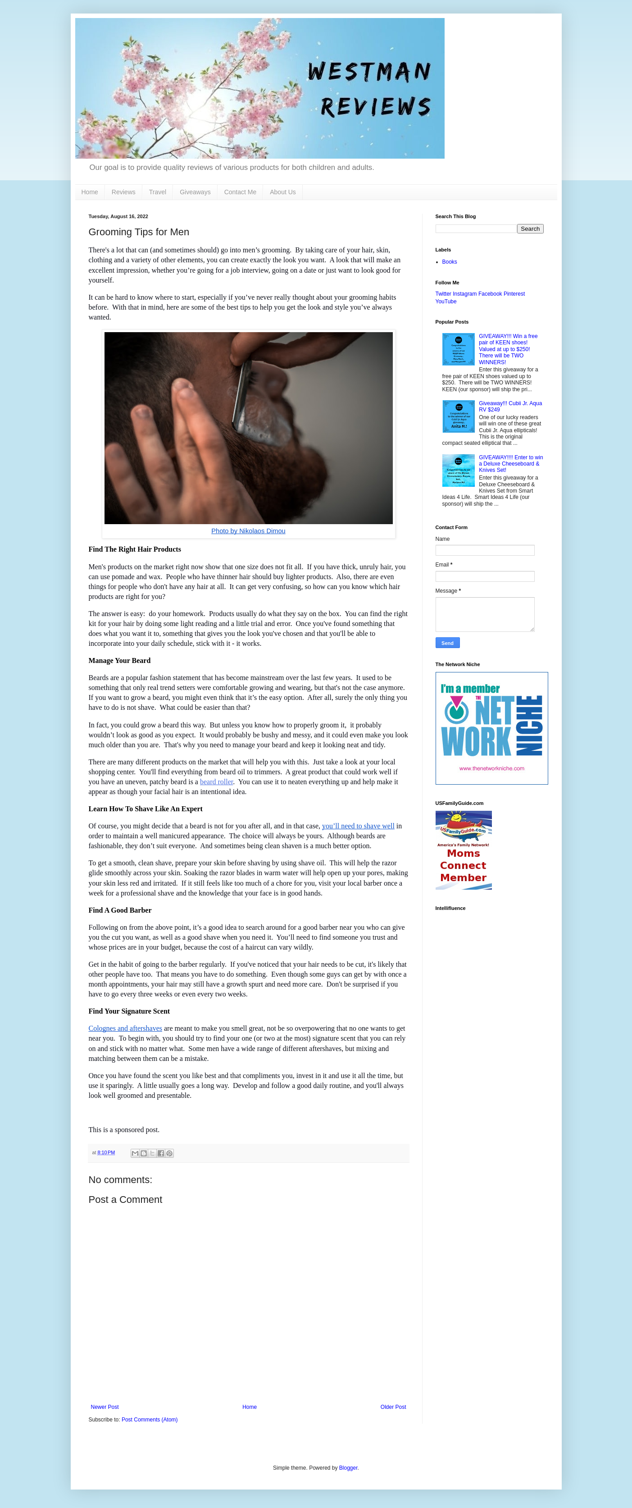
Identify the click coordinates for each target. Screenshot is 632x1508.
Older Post (393, 1407)
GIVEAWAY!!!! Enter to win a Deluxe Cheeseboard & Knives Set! (511, 464)
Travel (157, 192)
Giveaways (195, 192)
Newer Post (105, 1407)
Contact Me (240, 192)
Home (90, 192)
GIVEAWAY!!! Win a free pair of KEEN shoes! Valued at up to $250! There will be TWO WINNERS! (508, 349)
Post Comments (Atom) (150, 1420)
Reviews (124, 192)
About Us (283, 192)
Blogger (348, 1468)
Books (449, 262)
